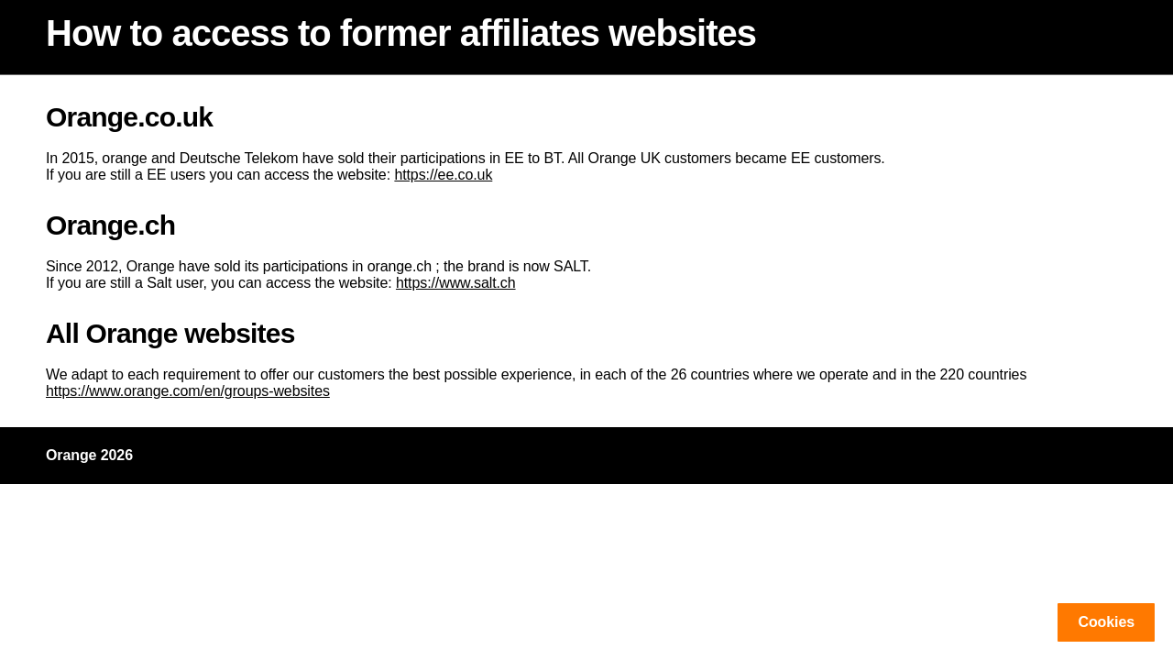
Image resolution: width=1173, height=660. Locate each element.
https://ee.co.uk (443, 174)
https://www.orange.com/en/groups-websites (188, 391)
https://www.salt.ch (456, 283)
